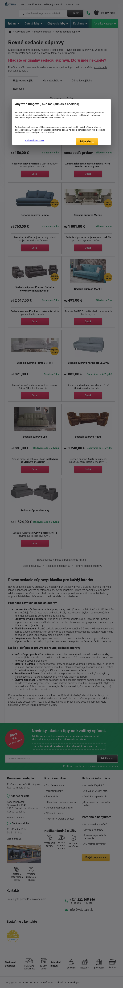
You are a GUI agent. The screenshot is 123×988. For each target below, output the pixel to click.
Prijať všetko (87, 141)
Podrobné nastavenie (34, 140)
